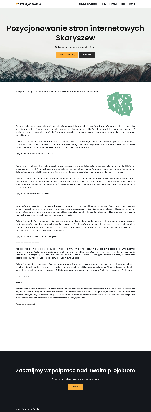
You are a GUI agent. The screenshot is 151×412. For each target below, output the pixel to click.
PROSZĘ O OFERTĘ (67, 55)
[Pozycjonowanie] (28, 4)
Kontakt (131, 4)
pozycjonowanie (58, 129)
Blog (123, 4)
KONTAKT (87, 55)
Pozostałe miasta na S (25, 304)
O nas (104, 4)
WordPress (37, 409)
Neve (18, 409)
